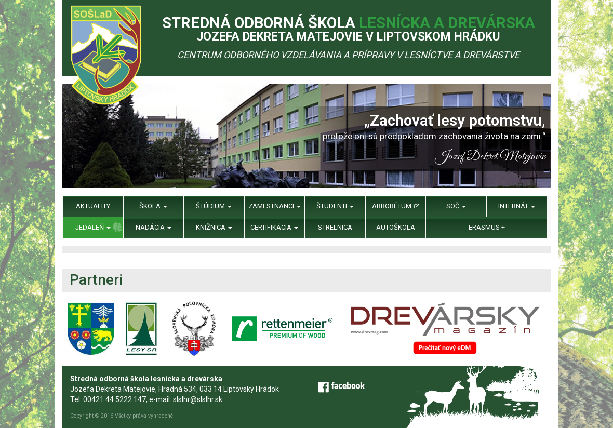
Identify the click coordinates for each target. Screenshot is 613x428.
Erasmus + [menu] (487, 227)
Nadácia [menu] (153, 227)
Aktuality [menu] (93, 206)
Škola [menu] (153, 206)
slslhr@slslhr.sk (197, 399)
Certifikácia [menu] (274, 227)
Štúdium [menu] (214, 206)
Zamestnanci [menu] (274, 206)
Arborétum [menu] (395, 206)
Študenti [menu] (335, 206)
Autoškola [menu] (395, 227)
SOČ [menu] (456, 206)
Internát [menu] (516, 206)
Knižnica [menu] (214, 227)
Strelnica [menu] (335, 227)
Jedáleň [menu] (93, 227)
